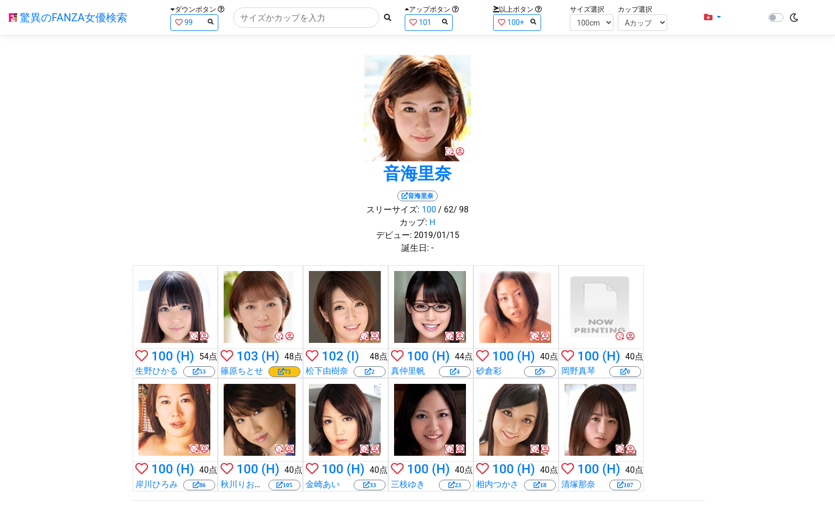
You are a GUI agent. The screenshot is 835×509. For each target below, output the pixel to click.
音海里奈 (417, 173)
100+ (517, 22)
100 (429, 209)
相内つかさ (497, 484)
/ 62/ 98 (453, 209)
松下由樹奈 (327, 371)
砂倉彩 (489, 371)
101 (429, 22)
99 (194, 22)
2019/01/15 (436, 235)
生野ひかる (156, 371)
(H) (185, 356)
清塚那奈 (578, 484)
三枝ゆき (408, 484)
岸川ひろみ (156, 484)
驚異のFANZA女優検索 (68, 17)
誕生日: (415, 248)
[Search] (306, 17)
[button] (712, 17)
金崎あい (323, 484)
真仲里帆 (408, 371)
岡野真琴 (578, 371)
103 (247, 356)
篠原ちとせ (241, 371)
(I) (353, 356)
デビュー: (394, 235)
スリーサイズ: (393, 209)
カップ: (413, 222)
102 (332, 356)
